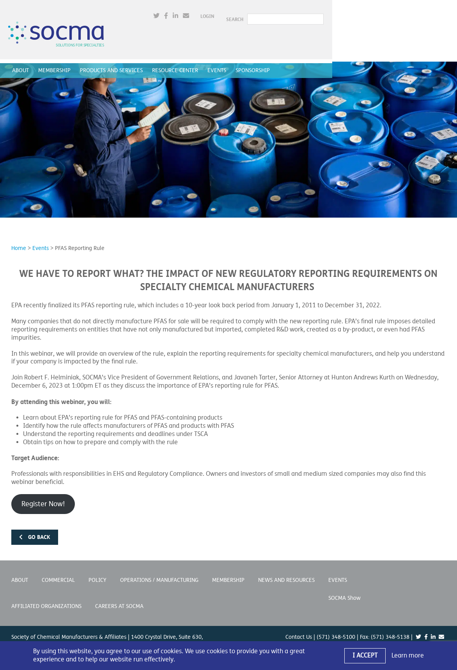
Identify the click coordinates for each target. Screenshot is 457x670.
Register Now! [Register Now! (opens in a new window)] (43, 495)
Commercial (58, 572)
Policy (97, 572)
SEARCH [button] (356, 14)
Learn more (407, 655)
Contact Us (298, 629)
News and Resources (286, 572)
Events (220, 64)
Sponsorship (256, 64)
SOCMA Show (344, 590)
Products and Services (114, 64)
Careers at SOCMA (119, 598)
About (23, 64)
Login (329, 14)
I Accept (364, 655)
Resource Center (178, 64)
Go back (34, 528)
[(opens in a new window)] (278, 13)
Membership (57, 64)
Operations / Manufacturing (159, 572)
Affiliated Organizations (46, 598)
